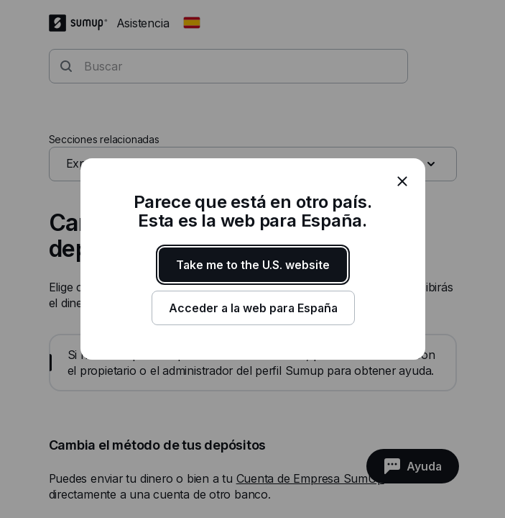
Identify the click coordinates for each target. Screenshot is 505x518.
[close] (402, 181)
